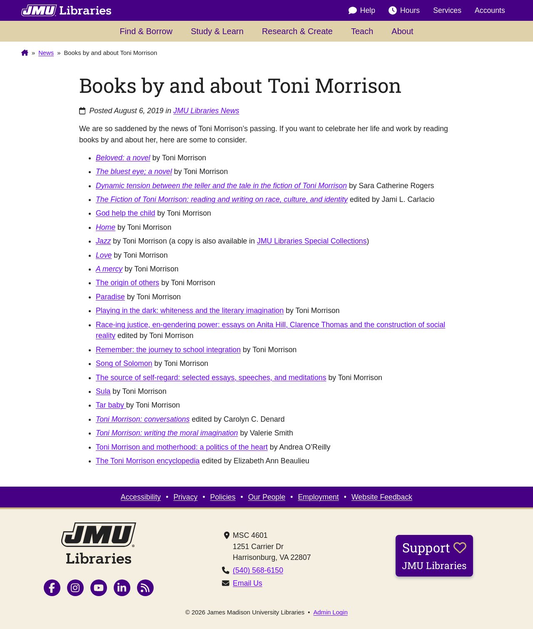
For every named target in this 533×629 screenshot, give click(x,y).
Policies (223, 497)
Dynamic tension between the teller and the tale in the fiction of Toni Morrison (221, 185)
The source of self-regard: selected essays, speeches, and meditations (211, 377)
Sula (103, 391)
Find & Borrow (146, 31)
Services (447, 10)
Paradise (110, 297)
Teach (362, 31)
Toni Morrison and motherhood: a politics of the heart (182, 447)
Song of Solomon (124, 363)
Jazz (103, 241)
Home (105, 227)
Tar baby (111, 405)
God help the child (125, 213)
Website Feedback (381, 497)
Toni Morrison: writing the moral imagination (167, 433)
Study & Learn (217, 31)
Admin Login (330, 612)
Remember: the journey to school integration (168, 350)
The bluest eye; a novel (134, 171)
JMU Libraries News (206, 111)
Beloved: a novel (123, 158)
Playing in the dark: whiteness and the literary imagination (190, 310)
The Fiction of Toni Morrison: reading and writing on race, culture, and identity (222, 199)
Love (104, 255)
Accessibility (141, 497)
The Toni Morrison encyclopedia (147, 461)
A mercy (109, 269)
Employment (318, 497)
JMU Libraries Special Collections (311, 241)
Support (434, 555)
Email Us (247, 583)
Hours (404, 10)
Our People (266, 497)
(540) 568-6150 (258, 570)
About (402, 31)
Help (362, 10)
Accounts (490, 10)
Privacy (185, 497)
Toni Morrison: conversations (142, 419)
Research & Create (297, 31)
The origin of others (127, 282)
